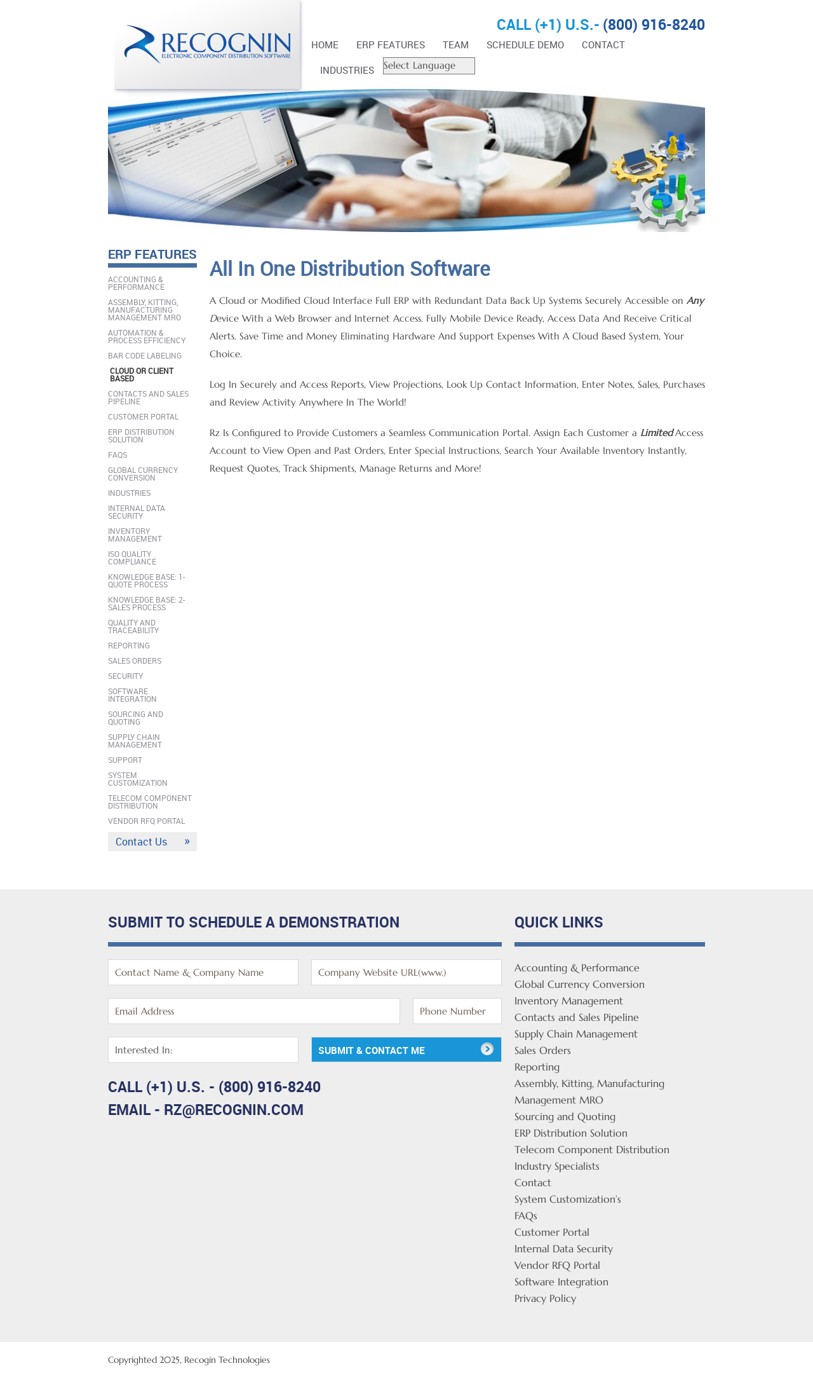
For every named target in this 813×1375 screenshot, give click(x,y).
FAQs (117, 454)
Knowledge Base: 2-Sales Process (146, 603)
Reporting (129, 645)
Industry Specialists (557, 1166)
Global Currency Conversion (143, 473)
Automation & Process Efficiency (146, 336)
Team (456, 44)
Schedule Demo (525, 44)
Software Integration (132, 694)
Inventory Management (135, 534)
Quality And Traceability (133, 626)
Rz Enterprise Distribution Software (209, 49)
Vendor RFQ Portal (146, 820)
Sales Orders (134, 660)
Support (125, 759)
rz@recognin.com (234, 1109)
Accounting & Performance (136, 283)
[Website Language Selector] (429, 65)
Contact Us (141, 842)
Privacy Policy (545, 1298)
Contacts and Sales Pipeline (148, 397)
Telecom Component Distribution (150, 801)
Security (125, 676)
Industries (347, 70)
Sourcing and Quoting (135, 717)
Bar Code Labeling (145, 355)
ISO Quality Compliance (132, 557)
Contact (603, 44)
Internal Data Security (136, 511)
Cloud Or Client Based (141, 374)
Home (325, 44)
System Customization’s (567, 1199)
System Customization (138, 778)
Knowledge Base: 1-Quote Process (146, 580)
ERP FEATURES (390, 44)
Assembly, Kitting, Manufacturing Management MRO (144, 309)
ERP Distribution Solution (141, 435)
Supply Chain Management (135, 740)
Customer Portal (143, 416)
